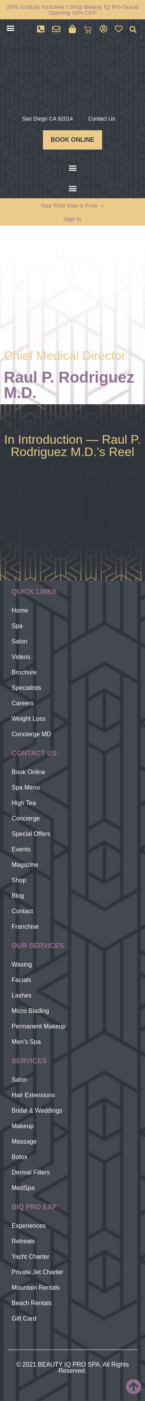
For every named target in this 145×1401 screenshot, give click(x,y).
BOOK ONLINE (72, 139)
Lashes (22, 995)
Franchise (25, 926)
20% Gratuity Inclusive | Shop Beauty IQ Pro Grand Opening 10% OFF (72, 9)
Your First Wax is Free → (72, 205)
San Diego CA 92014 (47, 119)
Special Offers (31, 834)
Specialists (26, 687)
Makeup (23, 1126)
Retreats (23, 1241)
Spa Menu (26, 787)
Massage (24, 1141)
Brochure (24, 672)
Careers (23, 703)
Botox (19, 1157)
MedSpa (23, 1188)
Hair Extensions (33, 1095)
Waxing (22, 964)
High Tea (24, 803)
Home (20, 610)
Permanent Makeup (39, 1026)
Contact (22, 911)
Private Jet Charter (37, 1272)
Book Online (28, 772)
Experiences (29, 1225)
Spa (17, 626)
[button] (10, 27)
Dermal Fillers (31, 1172)
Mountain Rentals (36, 1287)
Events (21, 849)
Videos (21, 657)
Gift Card (24, 1318)
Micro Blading (30, 1011)
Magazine (25, 864)
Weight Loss (29, 718)
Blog (18, 895)
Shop (19, 880)
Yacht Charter (30, 1256)
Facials (21, 980)
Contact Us (101, 119)
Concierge (26, 818)
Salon (19, 641)
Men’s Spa (26, 1041)
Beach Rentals (32, 1303)
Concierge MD (31, 734)
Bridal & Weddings (37, 1110)
